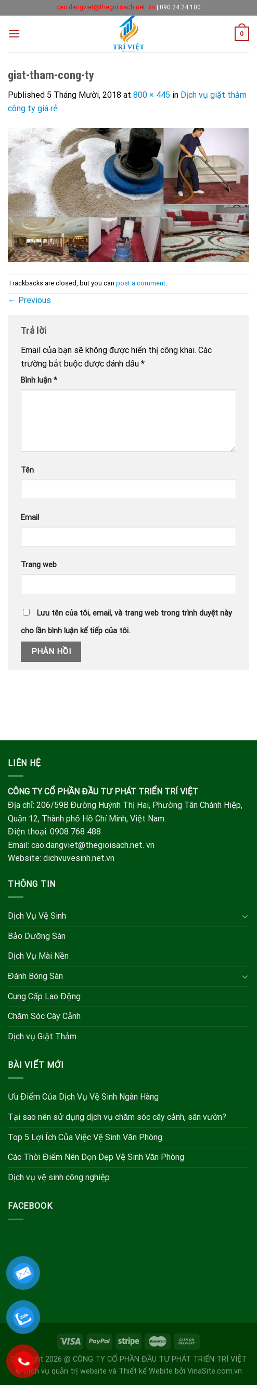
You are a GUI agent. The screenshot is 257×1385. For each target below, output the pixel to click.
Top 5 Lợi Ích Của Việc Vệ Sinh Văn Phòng (85, 1137)
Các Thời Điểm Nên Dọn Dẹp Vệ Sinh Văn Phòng (96, 1157)
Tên (27, 470)
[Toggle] (245, 916)
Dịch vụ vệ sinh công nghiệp (59, 1177)
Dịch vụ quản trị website (65, 1371)
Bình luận (39, 380)
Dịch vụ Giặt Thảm (42, 1036)
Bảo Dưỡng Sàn (37, 936)
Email (30, 517)
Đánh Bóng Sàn (35, 976)
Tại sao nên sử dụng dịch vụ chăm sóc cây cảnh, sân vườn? (117, 1117)
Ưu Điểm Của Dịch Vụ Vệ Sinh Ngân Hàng (83, 1097)
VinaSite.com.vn (214, 1371)
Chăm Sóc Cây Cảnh (44, 1016)
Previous (29, 300)
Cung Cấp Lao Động (44, 996)
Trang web (39, 564)
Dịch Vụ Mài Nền (38, 956)
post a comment (140, 283)
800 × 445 (151, 95)
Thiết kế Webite (146, 1371)
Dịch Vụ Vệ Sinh (37, 916)
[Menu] (14, 33)
